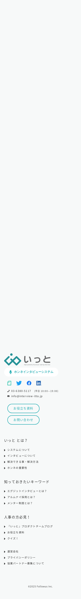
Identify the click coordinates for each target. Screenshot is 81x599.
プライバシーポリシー (21, 560)
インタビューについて (21, 458)
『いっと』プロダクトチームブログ (30, 529)
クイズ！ (13, 541)
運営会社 (13, 554)
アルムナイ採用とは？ (21, 499)
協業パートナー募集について (25, 566)
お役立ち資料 (23, 410)
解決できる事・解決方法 (23, 464)
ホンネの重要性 (17, 470)
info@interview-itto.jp (27, 398)
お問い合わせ (23, 422)
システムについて (18, 452)
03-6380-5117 (21, 393)
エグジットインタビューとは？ (27, 493)
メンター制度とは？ (20, 506)
